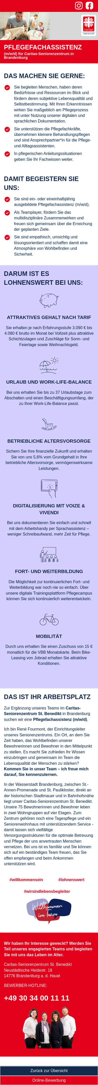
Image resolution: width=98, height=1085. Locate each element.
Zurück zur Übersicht (49, 1071)
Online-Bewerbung (49, 1080)
